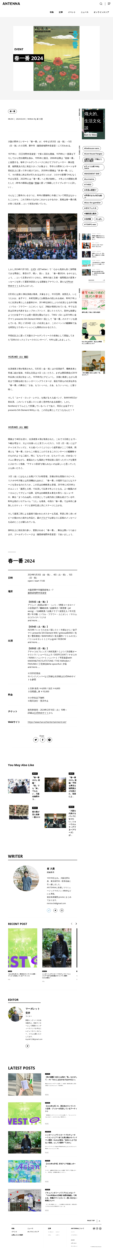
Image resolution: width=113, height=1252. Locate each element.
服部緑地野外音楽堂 (37, 592)
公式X (33, 269)
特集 (13, 1228)
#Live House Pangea (93, 153)
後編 (37, 182)
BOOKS (47, 1094)
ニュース (30, 1228)
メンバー (73, 1231)
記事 (49, 1228)
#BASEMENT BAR (91, 173)
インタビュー (51, 1231)
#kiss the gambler (92, 202)
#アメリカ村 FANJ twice (91, 167)
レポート (57, 1235)
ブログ (44, 517)
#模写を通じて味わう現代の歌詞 (93, 160)
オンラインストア (33, 1232)
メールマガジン (74, 1235)
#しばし (99, 219)
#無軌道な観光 (90, 213)
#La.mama (89, 179)
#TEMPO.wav (90, 224)
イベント (14, 1232)
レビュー (57, 1231)
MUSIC (9, 979)
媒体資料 (73, 1240)
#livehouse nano (91, 148)
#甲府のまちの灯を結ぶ (93, 196)
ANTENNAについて (77, 1228)
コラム (49, 1235)
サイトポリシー (74, 1246)
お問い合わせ (73, 1243)
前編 (31, 182)
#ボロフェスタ (90, 208)
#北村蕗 (87, 219)
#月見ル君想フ (90, 190)
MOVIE (47, 1210)
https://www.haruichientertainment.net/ (47, 722)
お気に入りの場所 (17, 1235)
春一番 (12, 111)
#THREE (87, 184)
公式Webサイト (41, 712)
